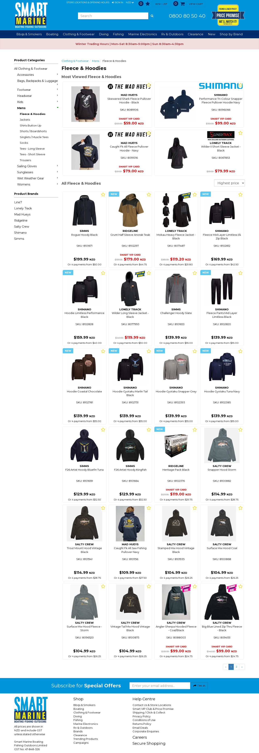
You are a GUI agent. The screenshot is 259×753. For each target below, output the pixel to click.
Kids (37, 102)
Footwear (37, 90)
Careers (140, 737)
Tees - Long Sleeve (32, 148)
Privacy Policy (142, 716)
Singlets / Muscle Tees (34, 137)
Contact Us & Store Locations (152, 705)
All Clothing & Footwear (30, 69)
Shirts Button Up (30, 125)
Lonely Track (23, 208)
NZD (130, 2)
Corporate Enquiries (146, 731)
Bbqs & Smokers (29, 34)
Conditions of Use (144, 720)
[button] (117, 2)
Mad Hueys (22, 214)
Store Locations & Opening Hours (87, 2)
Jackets (25, 119)
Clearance (195, 34)
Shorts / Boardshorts (33, 131)
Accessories (37, 75)
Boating (78, 708)
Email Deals (140, 727)
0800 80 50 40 (187, 16)
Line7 (18, 202)
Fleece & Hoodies (33, 114)
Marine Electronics (85, 723)
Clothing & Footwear (75, 60)
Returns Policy (142, 723)
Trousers (25, 160)
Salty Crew (21, 226)
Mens (37, 108)
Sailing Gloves (37, 166)
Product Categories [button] (29, 60)
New (211, 34)
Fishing (78, 720)
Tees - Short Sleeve (32, 154)
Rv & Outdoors (82, 727)
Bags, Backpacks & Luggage (37, 82)
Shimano (20, 233)
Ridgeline (21, 220)
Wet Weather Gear (37, 178)
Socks (24, 142)
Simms (19, 239)
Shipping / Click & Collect (149, 712)
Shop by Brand (231, 34)
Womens (37, 184)
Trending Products (85, 738)
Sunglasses (37, 172)
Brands (78, 731)
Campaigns (80, 742)
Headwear (37, 96)
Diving (77, 716)
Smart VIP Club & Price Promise (153, 708)
